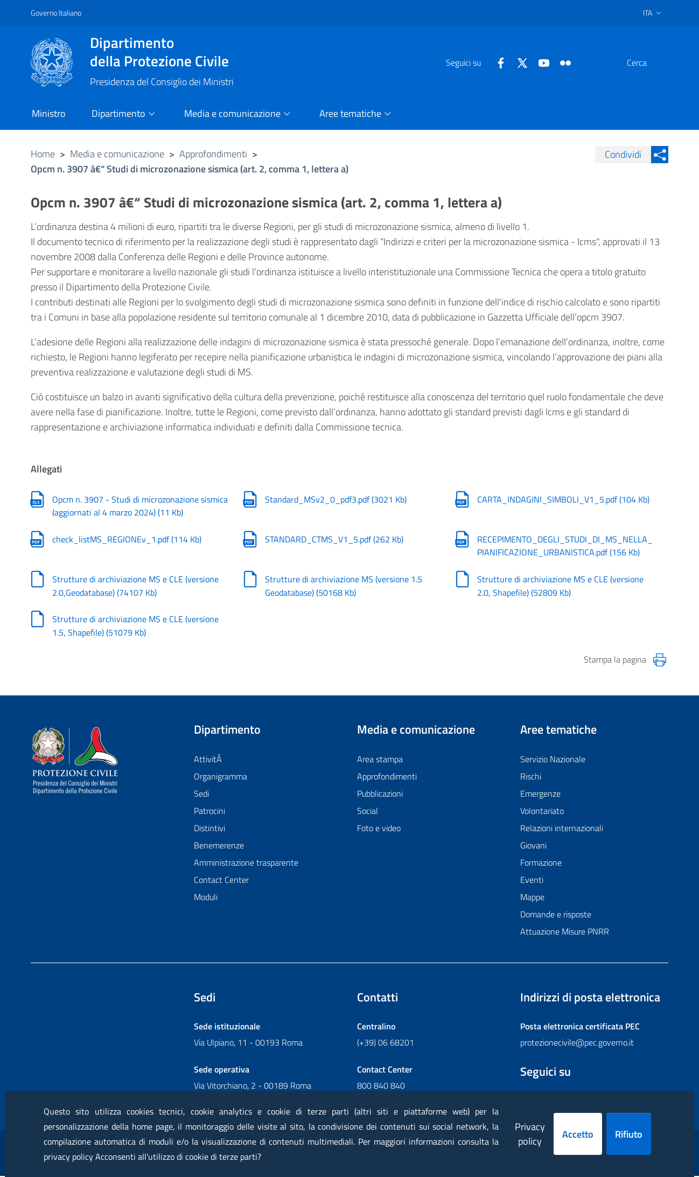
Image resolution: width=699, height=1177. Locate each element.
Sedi (201, 795)
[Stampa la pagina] (659, 661)
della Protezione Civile (162, 51)
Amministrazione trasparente (246, 864)
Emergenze (540, 795)
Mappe (532, 898)
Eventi (531, 881)
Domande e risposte (555, 915)
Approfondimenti (213, 154)
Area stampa (380, 760)
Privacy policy (530, 1133)
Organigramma (220, 777)
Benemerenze (219, 846)
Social (367, 812)
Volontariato (542, 812)
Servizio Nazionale (552, 760)
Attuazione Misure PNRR (564, 933)
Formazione (541, 864)
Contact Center (221, 881)
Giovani (533, 846)
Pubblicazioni (380, 795)
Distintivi (209, 829)
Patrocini (209, 812)
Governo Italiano (56, 12)
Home (43, 154)
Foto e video (379, 829)
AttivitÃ (209, 760)
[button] (655, 62)
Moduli (206, 898)
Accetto (577, 1134)
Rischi (530, 777)
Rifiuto (628, 1134)
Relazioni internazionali (561, 829)
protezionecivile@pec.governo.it (577, 1043)
